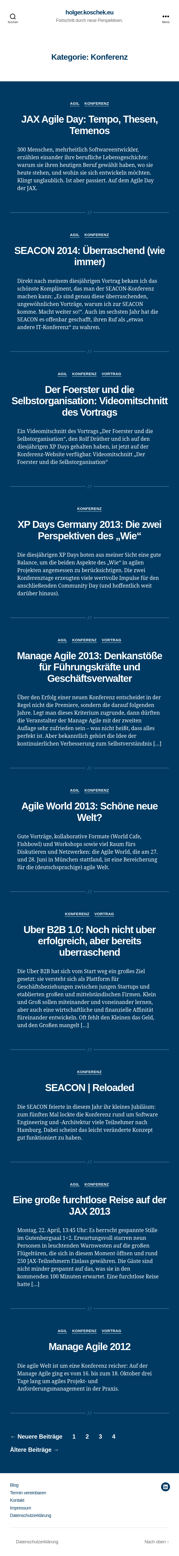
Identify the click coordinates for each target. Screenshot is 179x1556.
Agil (75, 103)
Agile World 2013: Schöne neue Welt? (89, 812)
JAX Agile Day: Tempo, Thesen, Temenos (89, 125)
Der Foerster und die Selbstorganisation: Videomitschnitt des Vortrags (89, 401)
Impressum (20, 1508)
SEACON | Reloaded (89, 1087)
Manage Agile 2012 (89, 1346)
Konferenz (97, 103)
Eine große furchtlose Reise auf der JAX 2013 (89, 1205)
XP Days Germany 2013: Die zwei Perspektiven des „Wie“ (89, 530)
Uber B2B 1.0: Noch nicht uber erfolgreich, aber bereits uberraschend (89, 941)
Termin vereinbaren (28, 1492)
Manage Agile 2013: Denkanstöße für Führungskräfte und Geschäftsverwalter (89, 667)
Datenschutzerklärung (30, 1515)
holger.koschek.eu (89, 12)
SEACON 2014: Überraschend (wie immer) (89, 256)
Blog (14, 1485)
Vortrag (111, 374)
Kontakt (17, 1500)
